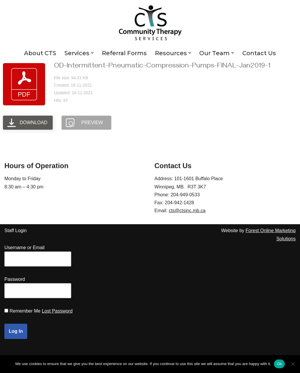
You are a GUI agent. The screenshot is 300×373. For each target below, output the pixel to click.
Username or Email (24, 247)
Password (14, 279)
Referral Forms (124, 53)
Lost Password (57, 310)
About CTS (40, 53)
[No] (293, 364)
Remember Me (24, 310)
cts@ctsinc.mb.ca (187, 210)
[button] (92, 52)
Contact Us (259, 53)
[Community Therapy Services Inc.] (150, 22)
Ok (279, 364)
